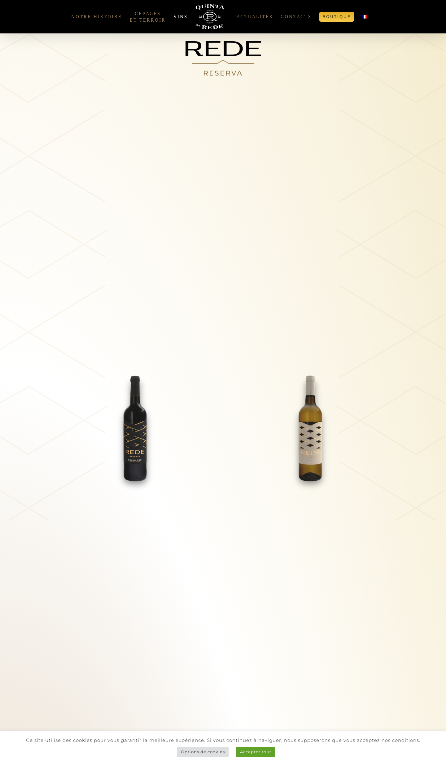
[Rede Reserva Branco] (311, 378)
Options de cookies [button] (203, 751)
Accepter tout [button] (255, 751)
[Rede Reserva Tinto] (135, 378)
